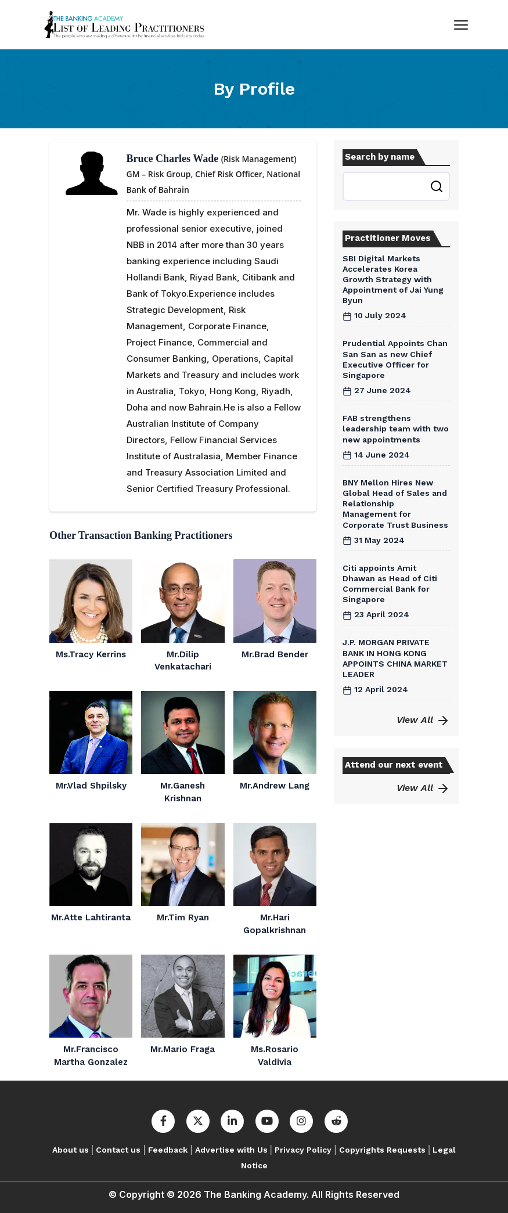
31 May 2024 (374, 540)
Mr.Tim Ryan (183, 917)
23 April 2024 (376, 614)
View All (423, 719)
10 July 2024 (374, 315)
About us (70, 1149)
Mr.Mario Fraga (182, 1049)
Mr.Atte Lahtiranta (91, 917)
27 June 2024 (377, 390)
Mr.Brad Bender (275, 654)
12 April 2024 (375, 689)
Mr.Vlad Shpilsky (91, 785)
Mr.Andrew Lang (274, 785)
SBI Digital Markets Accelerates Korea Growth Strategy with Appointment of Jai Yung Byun (393, 279)
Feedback (168, 1149)
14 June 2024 (376, 454)
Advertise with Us (231, 1149)
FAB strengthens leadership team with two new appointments (396, 428)
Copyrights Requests (382, 1149)
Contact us (118, 1149)
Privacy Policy (303, 1149)
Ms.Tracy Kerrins (91, 654)
